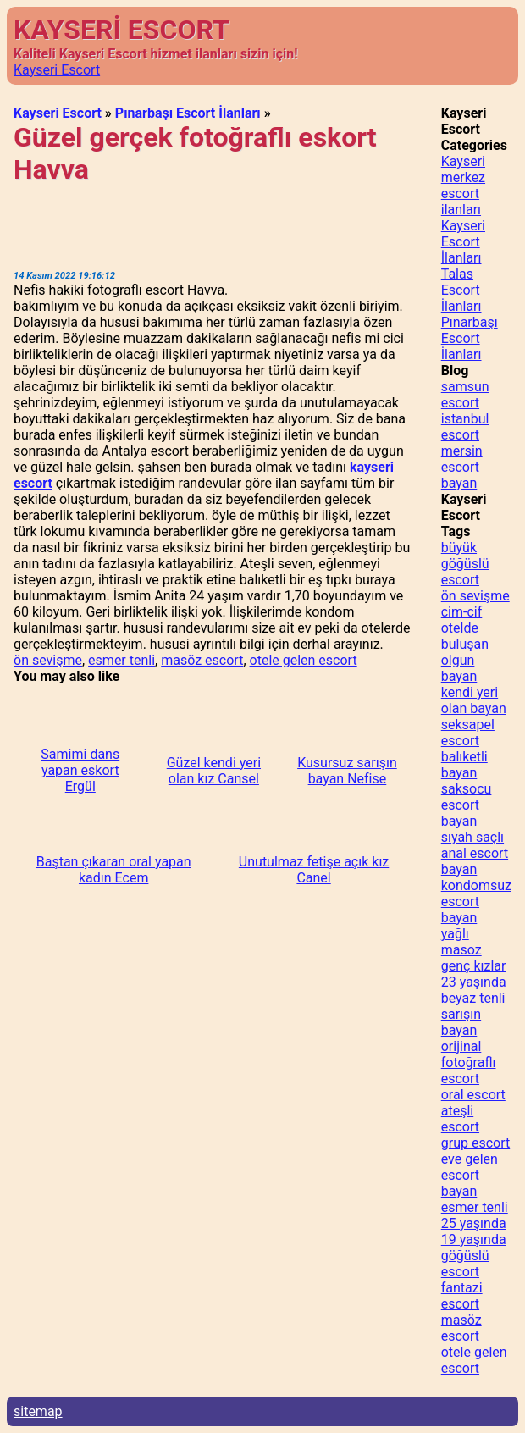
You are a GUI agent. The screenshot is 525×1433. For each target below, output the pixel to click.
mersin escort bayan (462, 467)
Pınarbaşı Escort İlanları (188, 113)
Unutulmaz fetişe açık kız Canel (314, 870)
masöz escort (202, 660)
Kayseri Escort (57, 70)
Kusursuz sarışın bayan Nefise (347, 771)
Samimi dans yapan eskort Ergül (80, 770)
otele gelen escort (303, 660)
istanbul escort (465, 427)
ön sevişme (48, 660)
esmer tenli (121, 660)
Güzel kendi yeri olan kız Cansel (214, 771)
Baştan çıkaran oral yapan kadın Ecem (113, 870)
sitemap (38, 1411)
